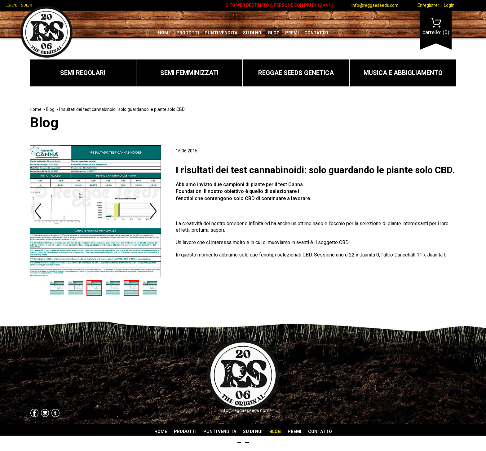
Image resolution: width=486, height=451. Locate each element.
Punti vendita (221, 32)
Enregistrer (428, 5)
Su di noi (253, 32)
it (31, 5)
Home (164, 32)
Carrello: (435, 26)
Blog (274, 32)
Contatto (316, 32)
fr (20, 5)
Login (449, 5)
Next (153, 211)
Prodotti (187, 32)
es (8, 5)
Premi (292, 32)
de (26, 5)
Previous (38, 211)
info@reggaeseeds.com (375, 5)
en (13, 5)
